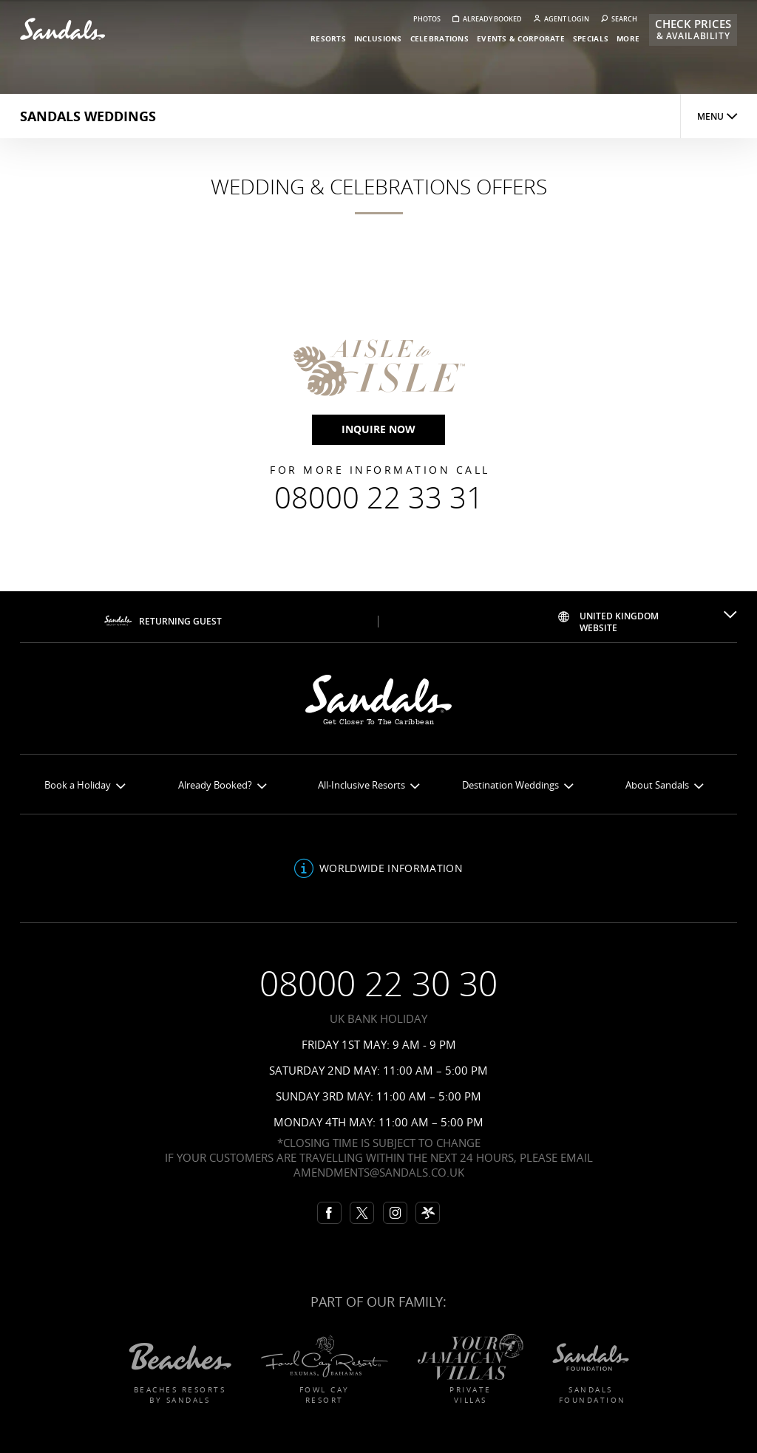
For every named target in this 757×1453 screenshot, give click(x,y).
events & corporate (521, 38)
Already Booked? (222, 785)
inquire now (378, 429)
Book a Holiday (84, 785)
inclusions (378, 38)
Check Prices (693, 29)
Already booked (487, 19)
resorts (328, 38)
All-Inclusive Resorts (368, 785)
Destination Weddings (517, 785)
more (628, 38)
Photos (427, 19)
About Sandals (664, 785)
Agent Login (561, 19)
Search (619, 19)
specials (590, 38)
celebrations (439, 38)
